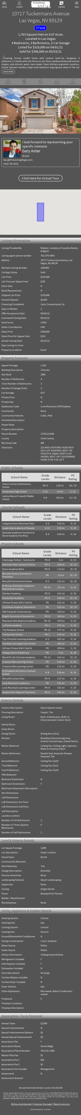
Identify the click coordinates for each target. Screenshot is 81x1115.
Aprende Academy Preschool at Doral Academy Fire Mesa (18, 534)
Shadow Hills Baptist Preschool (18, 692)
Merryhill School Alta (13, 678)
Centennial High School (14, 491)
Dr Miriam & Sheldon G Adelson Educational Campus (18, 587)
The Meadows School (13, 629)
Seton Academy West (13, 569)
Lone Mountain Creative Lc (16, 683)
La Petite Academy (12, 625)
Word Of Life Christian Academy (18, 657)
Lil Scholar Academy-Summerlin (19, 607)
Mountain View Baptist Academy (19, 620)
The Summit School (12, 634)
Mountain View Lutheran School (18, 564)
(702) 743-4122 (10, 163)
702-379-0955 (48, 255)
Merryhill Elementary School (17, 581)
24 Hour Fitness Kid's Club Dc (17, 602)
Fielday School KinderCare (15, 652)
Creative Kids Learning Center (17, 661)
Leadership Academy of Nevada (18, 528)
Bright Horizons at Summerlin (18, 616)
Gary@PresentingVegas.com (18, 159)
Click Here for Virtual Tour (40, 178)
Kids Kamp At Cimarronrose (16, 611)
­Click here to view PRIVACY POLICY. (36, 1098)
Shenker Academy (11, 593)
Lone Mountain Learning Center (18, 687)
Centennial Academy (13, 597)
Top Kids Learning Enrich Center (19, 643)
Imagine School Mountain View (18, 523)
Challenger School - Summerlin (18, 559)
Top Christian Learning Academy (19, 639)
